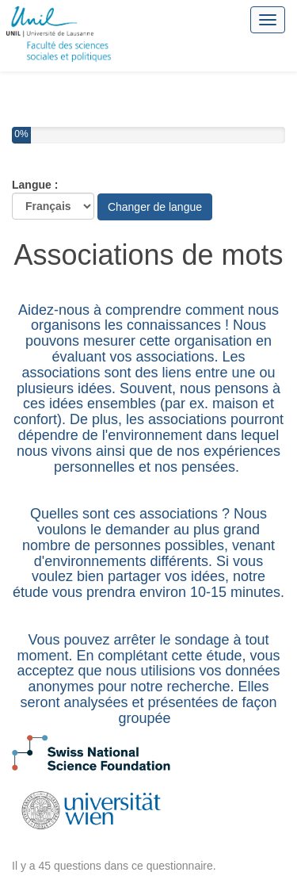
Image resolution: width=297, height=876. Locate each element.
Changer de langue (155, 207)
